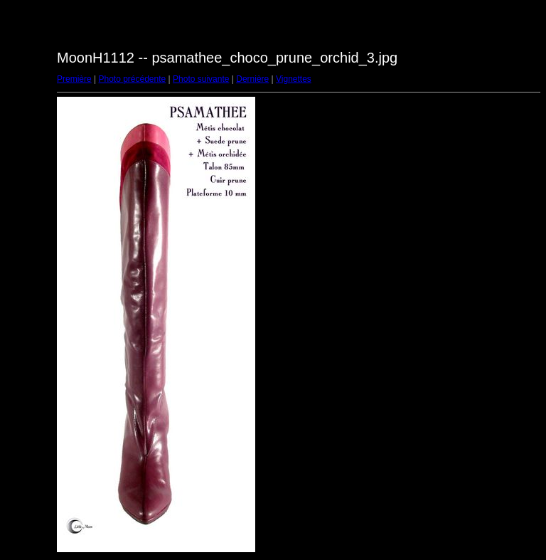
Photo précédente (132, 79)
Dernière (252, 79)
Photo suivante (201, 79)
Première (74, 79)
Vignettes (293, 79)
